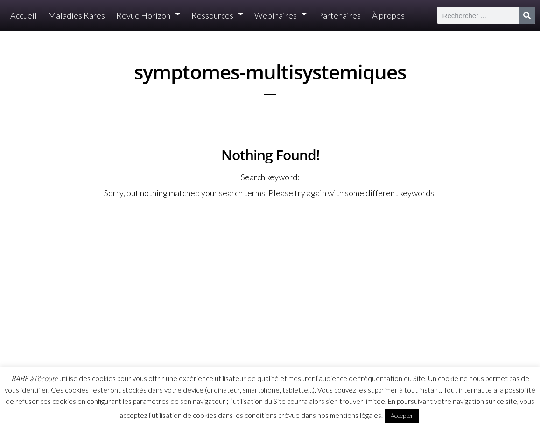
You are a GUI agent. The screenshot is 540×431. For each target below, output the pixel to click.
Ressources (217, 15)
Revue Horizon (148, 15)
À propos (388, 15)
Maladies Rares (76, 15)
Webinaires (280, 15)
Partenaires (339, 15)
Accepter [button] (402, 415)
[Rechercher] (527, 15)
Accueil (23, 15)
